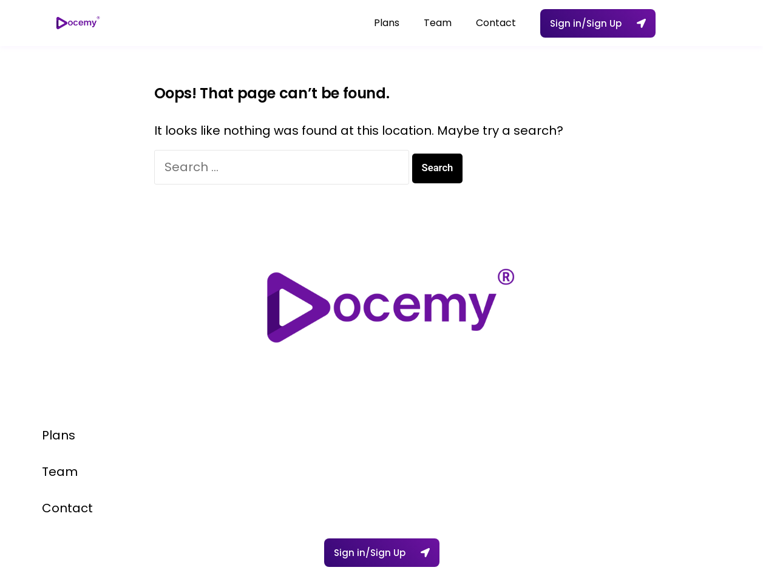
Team (438, 23)
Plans (386, 23)
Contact (496, 23)
